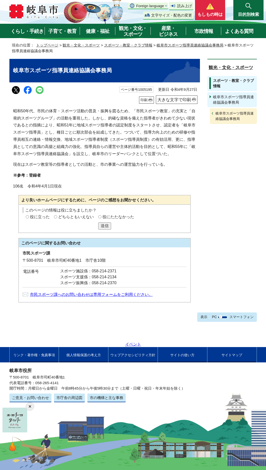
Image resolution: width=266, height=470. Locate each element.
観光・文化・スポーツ (133, 31)
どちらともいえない (76, 217)
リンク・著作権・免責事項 (34, 355)
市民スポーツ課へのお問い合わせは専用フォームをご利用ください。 (91, 294)
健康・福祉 (97, 31)
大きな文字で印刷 (174, 99)
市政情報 (203, 31)
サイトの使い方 (182, 355)
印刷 (144, 100)
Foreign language (150, 6)
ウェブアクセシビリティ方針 (132, 355)
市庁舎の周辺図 (69, 398)
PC (214, 317)
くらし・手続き (27, 31)
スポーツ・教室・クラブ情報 (128, 45)
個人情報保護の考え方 (83, 355)
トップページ (47, 45)
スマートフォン (241, 317)
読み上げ (184, 6)
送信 (105, 226)
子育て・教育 (62, 31)
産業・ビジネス (168, 31)
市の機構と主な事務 (106, 398)
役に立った (40, 217)
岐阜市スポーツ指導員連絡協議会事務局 (190, 45)
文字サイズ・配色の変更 (171, 15)
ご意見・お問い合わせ (30, 398)
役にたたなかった (118, 217)
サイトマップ (231, 355)
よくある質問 (239, 31)
